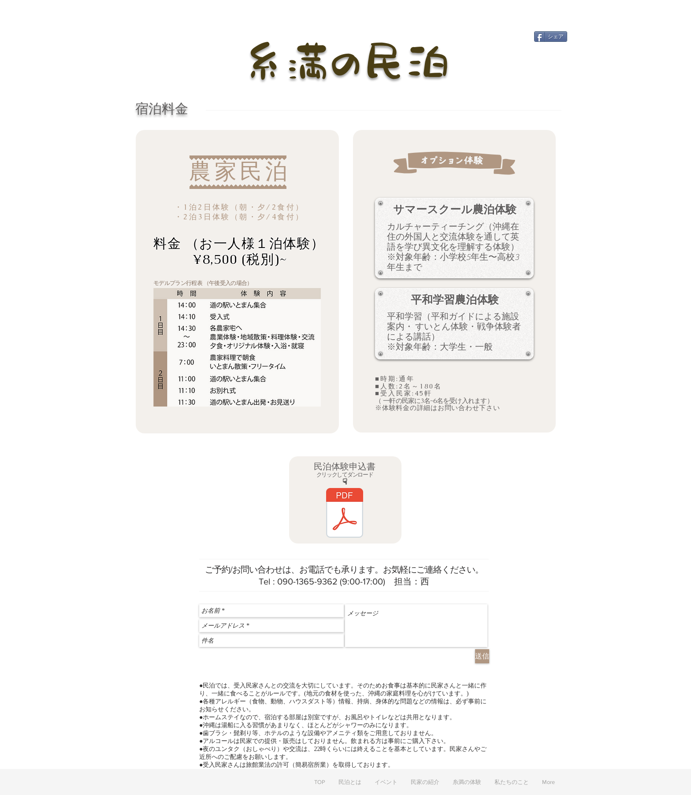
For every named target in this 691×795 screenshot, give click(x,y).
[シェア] (550, 36)
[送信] (482, 656)
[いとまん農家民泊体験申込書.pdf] (344, 514)
